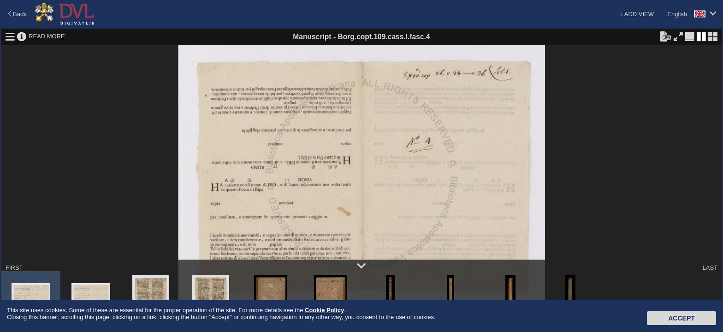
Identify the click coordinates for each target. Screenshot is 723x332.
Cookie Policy (324, 310)
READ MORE (47, 36)
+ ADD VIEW (636, 14)
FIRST (14, 267)
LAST (709, 267)
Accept (681, 318)
